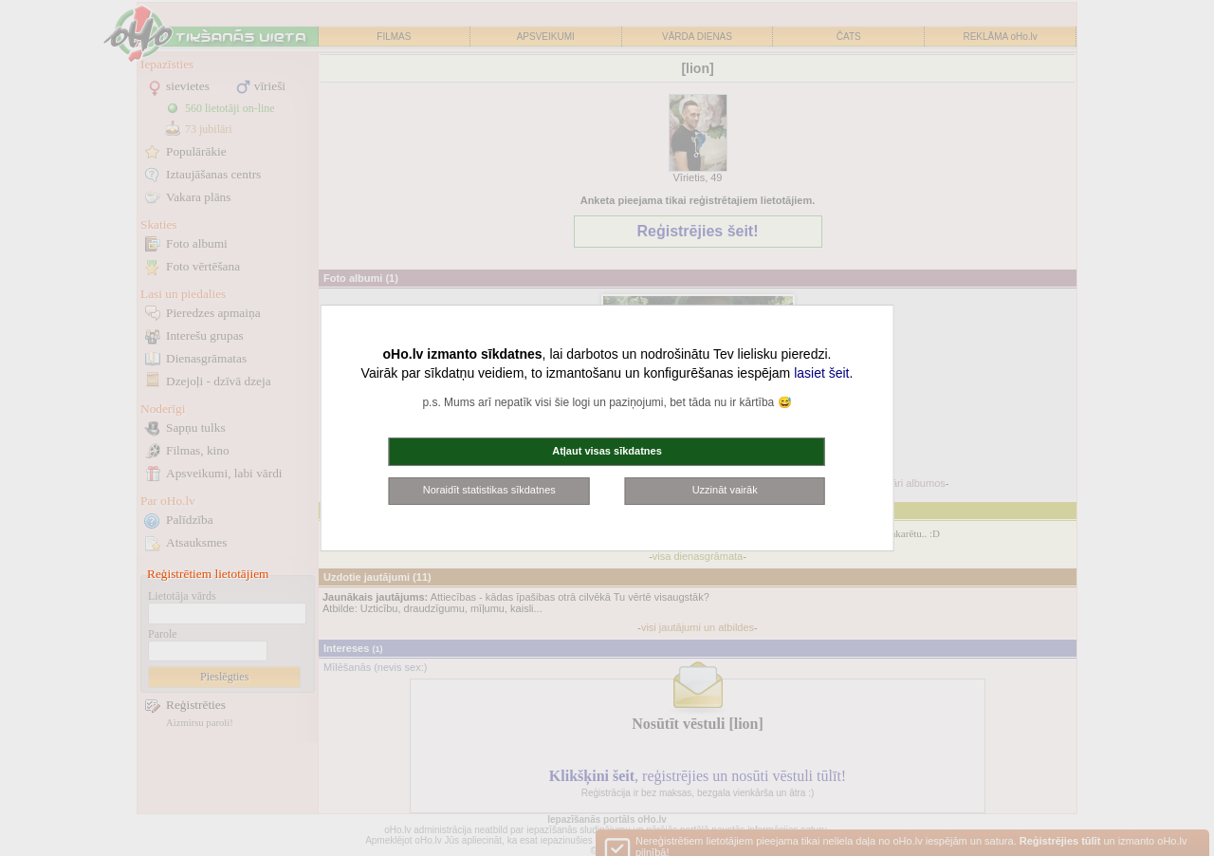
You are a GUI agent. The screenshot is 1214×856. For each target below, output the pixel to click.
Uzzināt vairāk (725, 489)
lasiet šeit (821, 373)
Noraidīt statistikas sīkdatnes (489, 489)
